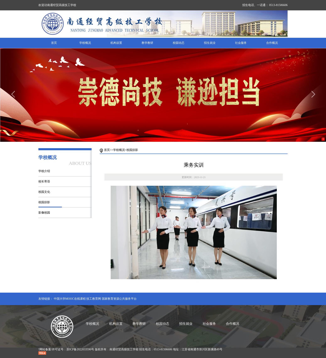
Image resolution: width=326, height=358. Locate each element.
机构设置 (116, 42)
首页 (54, 42)
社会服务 (241, 42)
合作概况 (272, 42)
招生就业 (210, 42)
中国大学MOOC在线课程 (70, 298)
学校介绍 (44, 171)
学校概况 (85, 42)
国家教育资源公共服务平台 (119, 298)
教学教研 (147, 42)
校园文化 (44, 191)
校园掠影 (44, 202)
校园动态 (178, 42)
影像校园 (44, 212)
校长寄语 (44, 181)
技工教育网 (93, 298)
